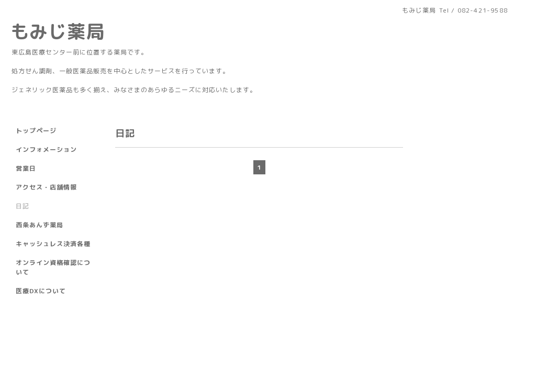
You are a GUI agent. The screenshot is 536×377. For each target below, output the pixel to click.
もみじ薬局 (57, 31)
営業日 (26, 168)
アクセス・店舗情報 (46, 187)
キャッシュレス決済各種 (53, 243)
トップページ (36, 130)
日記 (22, 206)
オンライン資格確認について (53, 267)
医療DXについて (41, 290)
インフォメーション (46, 149)
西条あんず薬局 (39, 224)
